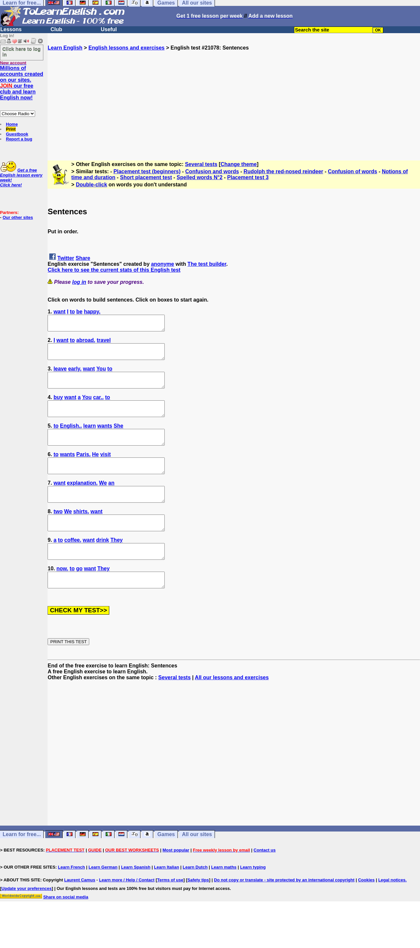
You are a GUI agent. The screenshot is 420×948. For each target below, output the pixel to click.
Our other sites (18, 217)
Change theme (238, 164)
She (118, 437)
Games (166, 864)
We (103, 500)
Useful (109, 29)
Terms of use (170, 909)
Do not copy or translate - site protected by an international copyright (284, 909)
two (58, 532)
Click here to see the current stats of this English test (114, 270)
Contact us (265, 879)
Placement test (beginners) (147, 171)
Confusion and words (212, 171)
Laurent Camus (79, 909)
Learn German (103, 896)
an (111, 500)
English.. (71, 437)
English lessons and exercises (126, 48)
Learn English (65, 48)
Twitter (65, 258)
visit (105, 469)
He (95, 469)
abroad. (85, 343)
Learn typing (253, 896)
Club (56, 29)
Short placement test (146, 177)
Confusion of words (352, 171)
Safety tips (198, 909)
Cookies (366, 909)
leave (60, 374)
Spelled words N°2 (199, 177)
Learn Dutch (195, 896)
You (101, 374)
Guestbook (17, 134)
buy (58, 406)
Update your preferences (26, 918)
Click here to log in (21, 51)
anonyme (162, 264)
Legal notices (392, 909)
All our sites (197, 864)
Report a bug (19, 139)
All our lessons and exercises (232, 707)
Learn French (71, 896)
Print (11, 129)
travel (104, 343)
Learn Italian (166, 896)
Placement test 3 (247, 177)
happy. (92, 311)
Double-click (91, 184)
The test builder (206, 264)
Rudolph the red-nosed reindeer (283, 171)
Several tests (201, 164)
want (59, 311)
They (117, 563)
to (72, 311)
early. (75, 374)
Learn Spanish (136, 896)
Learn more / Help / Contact (127, 909)
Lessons (11, 29)
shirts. (81, 532)
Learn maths (224, 896)
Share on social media (65, 926)
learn (89, 437)
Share (83, 258)
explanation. (82, 500)
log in (79, 282)
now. (62, 595)
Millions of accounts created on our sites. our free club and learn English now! (21, 82)
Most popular (175, 879)
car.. (98, 406)
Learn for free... (22, 864)
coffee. (72, 563)
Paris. (83, 469)
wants (104, 437)
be (79, 311)
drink (102, 563)
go (79, 595)
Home (12, 124)
